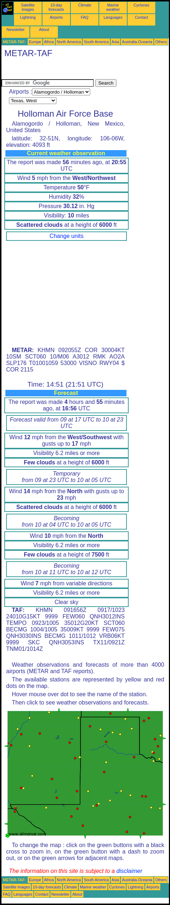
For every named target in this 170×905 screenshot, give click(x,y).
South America (96, 42)
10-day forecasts (56, 7)
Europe (35, 42)
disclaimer (129, 871)
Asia (115, 42)
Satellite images (28, 7)
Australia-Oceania (137, 42)
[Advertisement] (58, 70)
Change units (66, 236)
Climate (84, 5)
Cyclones (142, 5)
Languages (113, 17)
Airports (56, 17)
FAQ (84, 17)
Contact (141, 17)
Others (161, 42)
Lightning (28, 17)
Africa (49, 42)
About (44, 29)
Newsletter (15, 29)
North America (69, 42)
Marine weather (113, 7)
